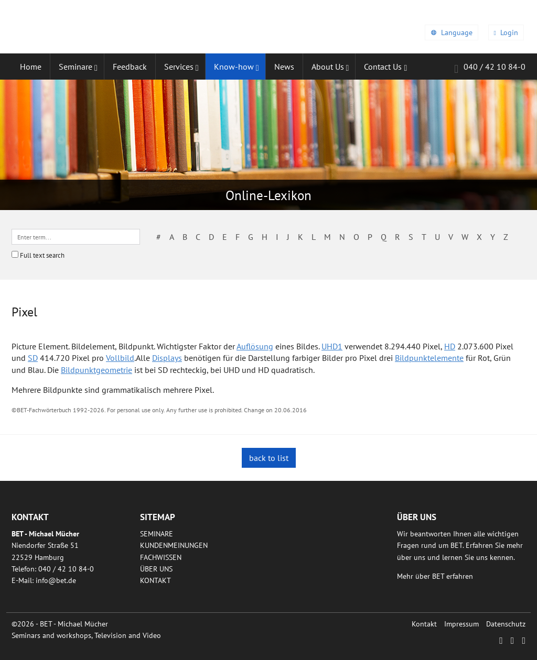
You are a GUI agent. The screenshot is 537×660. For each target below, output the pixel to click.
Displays (167, 358)
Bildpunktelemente (429, 358)
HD (449, 346)
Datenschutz (505, 624)
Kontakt (155, 580)
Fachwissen (160, 557)
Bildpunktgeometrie (96, 370)
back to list (268, 458)
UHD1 (331, 346)
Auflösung (255, 346)
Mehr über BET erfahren (435, 576)
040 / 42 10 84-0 (489, 68)
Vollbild (120, 358)
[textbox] (76, 237)
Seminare (156, 533)
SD (33, 358)
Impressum (461, 624)
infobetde (56, 580)
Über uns (156, 569)
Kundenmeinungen (174, 545)
